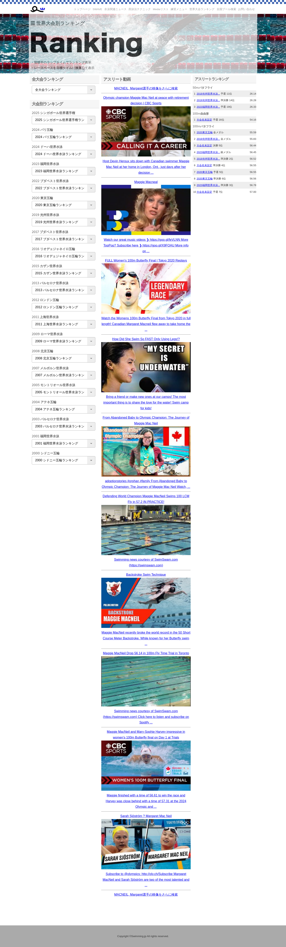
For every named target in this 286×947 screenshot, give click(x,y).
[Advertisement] (62, 529)
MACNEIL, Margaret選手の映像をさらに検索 (146, 88)
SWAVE (97, 9)
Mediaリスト (161, 9)
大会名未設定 (204, 119)
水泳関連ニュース (115, 9)
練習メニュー (179, 9)
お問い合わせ (246, 9)
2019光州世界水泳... (208, 93)
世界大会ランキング (201, 9)
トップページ (82, 9)
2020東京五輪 (205, 132)
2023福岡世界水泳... (208, 106)
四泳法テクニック (140, 9)
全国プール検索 (226, 9)
